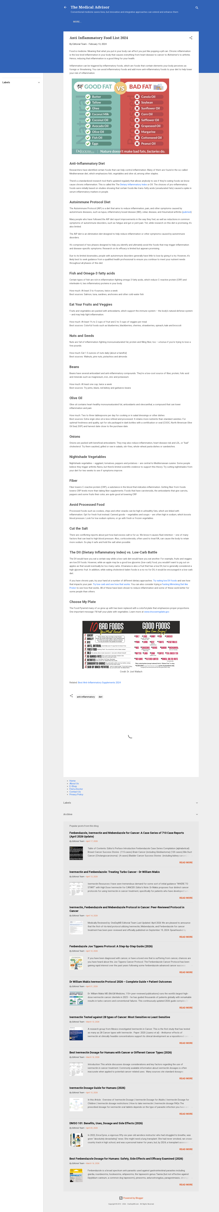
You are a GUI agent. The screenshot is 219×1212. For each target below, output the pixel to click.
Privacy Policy (76, 794)
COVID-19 (104, 21)
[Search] (197, 8)
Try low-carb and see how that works (111, 584)
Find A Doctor (124, 21)
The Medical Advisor (90, 7)
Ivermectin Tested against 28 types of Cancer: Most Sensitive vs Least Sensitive (120, 1017)
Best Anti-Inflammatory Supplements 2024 (99, 682)
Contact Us (75, 791)
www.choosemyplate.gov (156, 611)
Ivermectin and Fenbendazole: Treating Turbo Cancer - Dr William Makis (115, 871)
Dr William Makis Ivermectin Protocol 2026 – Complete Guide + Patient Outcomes (121, 981)
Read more (186, 862)
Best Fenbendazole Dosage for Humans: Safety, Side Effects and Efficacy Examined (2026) (126, 1158)
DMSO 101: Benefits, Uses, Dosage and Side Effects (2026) (106, 1123)
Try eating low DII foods (165, 580)
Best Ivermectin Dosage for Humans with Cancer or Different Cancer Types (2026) (121, 1052)
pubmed (187, 212)
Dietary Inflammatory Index (133, 184)
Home (76, 21)
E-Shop (89, 21)
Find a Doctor (76, 789)
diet (100, 696)
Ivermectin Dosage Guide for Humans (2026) (97, 1087)
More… (143, 21)
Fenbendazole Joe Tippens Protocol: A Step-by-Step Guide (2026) (111, 946)
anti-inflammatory (86, 696)
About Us (74, 783)
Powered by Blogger (131, 1198)
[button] (191, 38)
